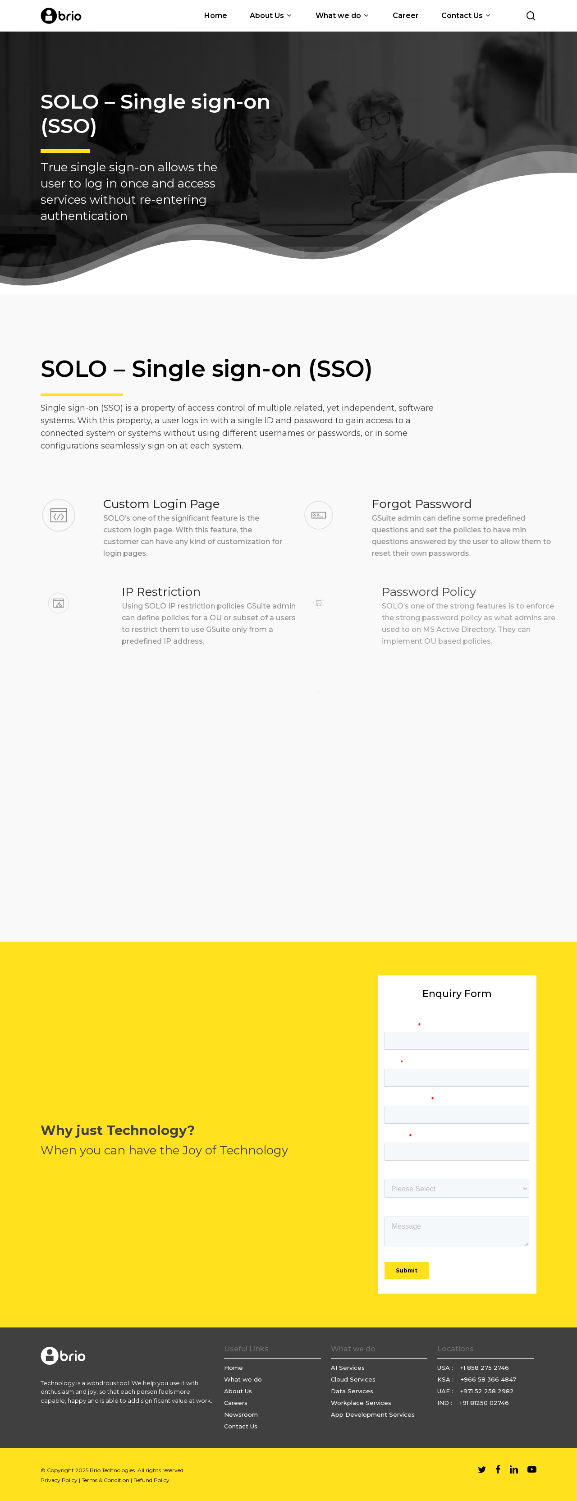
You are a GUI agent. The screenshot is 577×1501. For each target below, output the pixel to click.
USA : (446, 1367)
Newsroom (241, 1414)
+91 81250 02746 (484, 1402)
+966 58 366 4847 (488, 1379)
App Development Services (373, 1414)
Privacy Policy (59, 1480)
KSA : (446, 1379)
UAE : (446, 1391)
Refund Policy (151, 1480)
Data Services (352, 1391)
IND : (445, 1402)
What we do (243, 1379)
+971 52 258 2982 (487, 1391)
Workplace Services (361, 1402)
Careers (235, 1402)
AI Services (348, 1367)
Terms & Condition (105, 1480)
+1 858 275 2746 (484, 1367)
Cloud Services (353, 1379)
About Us (238, 1391)
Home (233, 1367)
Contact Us (240, 1426)
